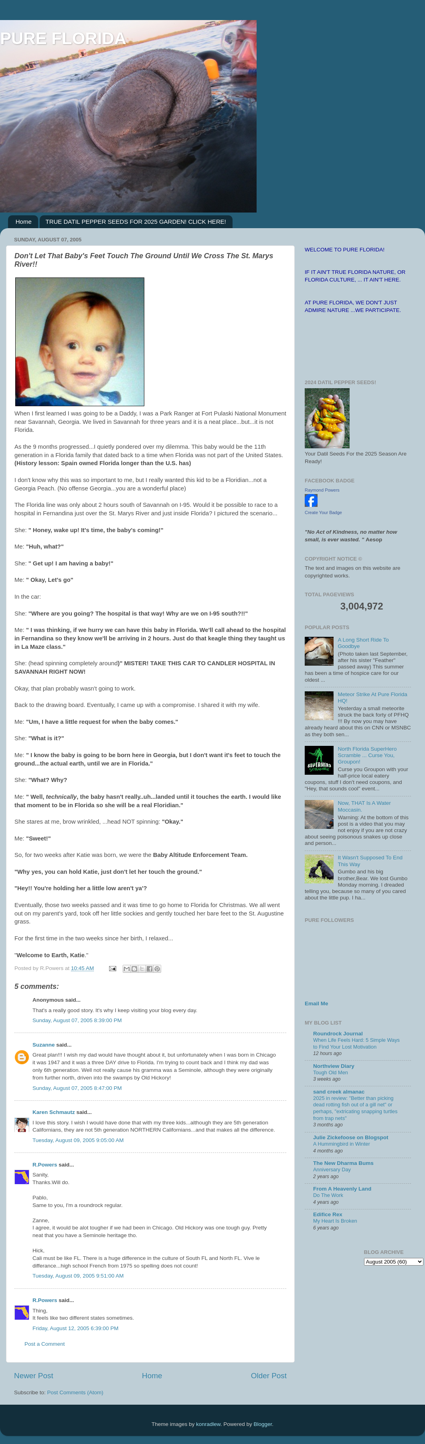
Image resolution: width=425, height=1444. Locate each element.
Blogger (262, 1424)
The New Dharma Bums (343, 1163)
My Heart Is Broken (335, 1221)
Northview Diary (333, 1066)
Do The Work (328, 1195)
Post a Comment (44, 1344)
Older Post (269, 1375)
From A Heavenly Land (342, 1189)
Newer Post (33, 1375)
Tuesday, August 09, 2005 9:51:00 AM (77, 1276)
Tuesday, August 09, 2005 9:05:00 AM (77, 1140)
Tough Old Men (330, 1072)
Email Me (316, 1003)
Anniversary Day (332, 1170)
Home (24, 221)
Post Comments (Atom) (75, 1392)
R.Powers (44, 1165)
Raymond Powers (322, 490)
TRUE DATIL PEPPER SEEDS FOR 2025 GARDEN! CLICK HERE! (136, 221)
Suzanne (43, 1045)
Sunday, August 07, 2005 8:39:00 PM (77, 1020)
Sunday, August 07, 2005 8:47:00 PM (77, 1088)
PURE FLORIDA (63, 38)
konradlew (208, 1424)
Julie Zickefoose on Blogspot (351, 1137)
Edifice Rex (327, 1214)
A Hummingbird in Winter (341, 1144)
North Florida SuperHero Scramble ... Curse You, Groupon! (367, 755)
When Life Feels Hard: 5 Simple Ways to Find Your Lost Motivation (356, 1043)
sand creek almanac (338, 1092)
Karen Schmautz (53, 1112)
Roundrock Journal (338, 1034)
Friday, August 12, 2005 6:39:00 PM (75, 1328)
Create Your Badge (323, 512)
